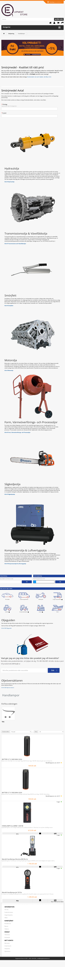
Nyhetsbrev (7, 951)
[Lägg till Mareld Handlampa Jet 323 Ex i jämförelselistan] (55, 901)
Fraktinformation (9, 912)
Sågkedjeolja (12, 484)
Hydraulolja (12, 168)
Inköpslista (7, 948)
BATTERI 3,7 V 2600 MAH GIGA (12, 759)
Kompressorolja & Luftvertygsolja (25, 550)
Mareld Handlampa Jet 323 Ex (12, 892)
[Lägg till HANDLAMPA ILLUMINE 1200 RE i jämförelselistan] (55, 834)
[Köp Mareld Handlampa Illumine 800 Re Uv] (17, 867)
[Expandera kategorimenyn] (59, 27)
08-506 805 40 (26, 625)
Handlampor (21, 33)
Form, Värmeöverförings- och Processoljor (31, 422)
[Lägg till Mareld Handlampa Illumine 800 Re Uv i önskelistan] (40, 867)
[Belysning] (11, 33)
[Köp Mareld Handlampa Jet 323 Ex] (17, 901)
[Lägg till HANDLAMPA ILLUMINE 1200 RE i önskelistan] (40, 834)
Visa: (36, 731)
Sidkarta (7, 929)
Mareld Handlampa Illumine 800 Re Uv (15, 859)
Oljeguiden (8, 620)
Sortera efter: (5, 731)
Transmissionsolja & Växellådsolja (26, 233)
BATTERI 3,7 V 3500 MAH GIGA (12, 793)
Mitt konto (7, 943)
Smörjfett (10, 295)
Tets (3, 721)
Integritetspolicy (9, 915)
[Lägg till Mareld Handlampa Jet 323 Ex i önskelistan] (40, 901)
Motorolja (11, 360)
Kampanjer (7, 937)
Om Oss (6, 909)
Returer (6, 926)
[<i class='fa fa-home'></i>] (4, 33)
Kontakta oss (8, 923)
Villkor (6, 917)
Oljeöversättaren (12, 680)
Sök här (59, 19)
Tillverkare (7, 934)
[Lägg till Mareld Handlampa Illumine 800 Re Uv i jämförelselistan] (55, 867)
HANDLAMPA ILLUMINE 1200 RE (12, 826)
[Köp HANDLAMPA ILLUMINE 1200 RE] (17, 834)
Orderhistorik (8, 946)
